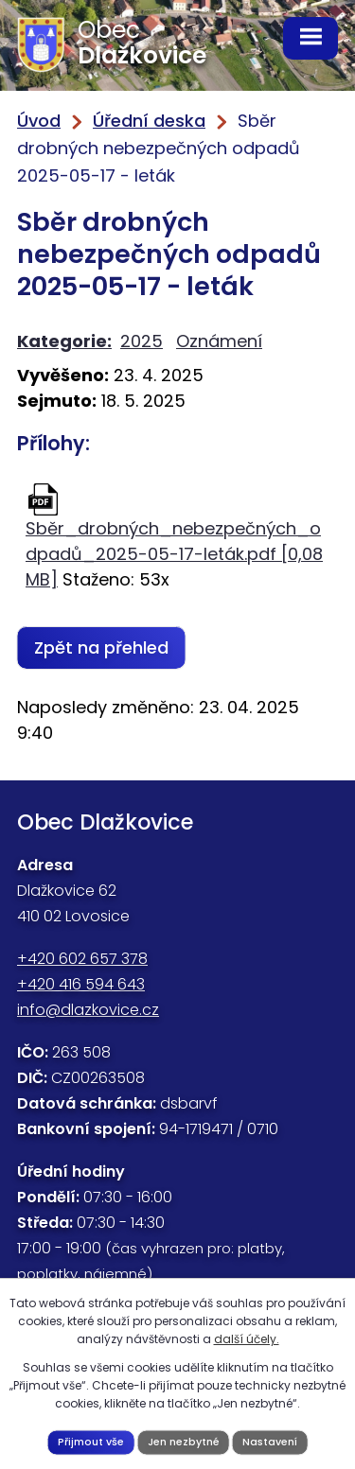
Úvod (39, 120)
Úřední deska (149, 120)
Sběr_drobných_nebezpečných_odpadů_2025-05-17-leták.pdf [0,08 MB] (174, 553)
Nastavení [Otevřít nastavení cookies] (269, 1442)
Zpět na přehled (101, 647)
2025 (141, 341)
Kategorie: (64, 341)
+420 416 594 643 (81, 984)
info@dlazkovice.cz (88, 1010)
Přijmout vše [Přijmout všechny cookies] (91, 1442)
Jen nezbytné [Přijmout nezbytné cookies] (184, 1442)
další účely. (246, 1339)
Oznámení (219, 341)
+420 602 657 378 (82, 959)
